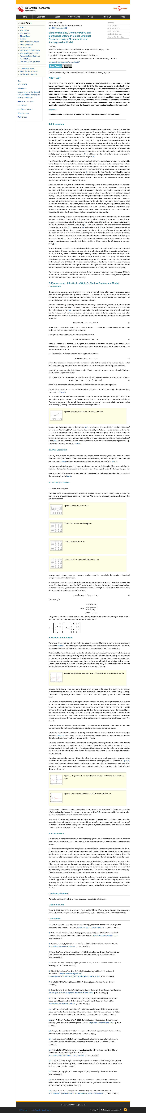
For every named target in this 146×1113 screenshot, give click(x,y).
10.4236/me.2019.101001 (58, 28)
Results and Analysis (26, 101)
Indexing (22, 27)
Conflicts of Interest (59, 893)
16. (50, 1072)
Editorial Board (24, 36)
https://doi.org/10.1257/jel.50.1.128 (105, 936)
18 (98, 812)
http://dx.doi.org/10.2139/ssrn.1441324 (90, 927)
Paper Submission (25, 45)
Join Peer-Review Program (41, 1110)
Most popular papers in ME (28, 53)
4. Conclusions (56, 833)
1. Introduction (56, 124)
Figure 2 (78, 443)
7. (49, 982)
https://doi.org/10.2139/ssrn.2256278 (62, 1004)
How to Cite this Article (115, 37)
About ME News (24, 59)
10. (50, 1009)
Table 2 (113, 461)
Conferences (74, 17)
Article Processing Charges (28, 42)
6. (49, 971)
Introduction (22, 88)
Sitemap (75, 1105)
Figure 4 (61, 735)
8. (49, 990)
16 (55, 441)
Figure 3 (61, 646)
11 (64, 238)
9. (49, 998)
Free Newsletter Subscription (29, 50)
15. (50, 1061)
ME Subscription (24, 47)
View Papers (23, 30)
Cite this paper (56, 904)
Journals (41, 17)
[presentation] (85, 595)
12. (50, 1031)
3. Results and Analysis (61, 637)
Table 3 (68, 476)
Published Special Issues (28, 71)
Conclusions (22, 105)
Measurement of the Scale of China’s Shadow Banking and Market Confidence (29, 94)
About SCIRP (69, 1105)
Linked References (114, 34)
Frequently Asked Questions (29, 62)
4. (49, 952)
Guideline (22, 39)
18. (50, 1091)
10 (99, 227)
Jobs (123, 17)
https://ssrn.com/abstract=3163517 (101, 1023)
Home (24, 17)
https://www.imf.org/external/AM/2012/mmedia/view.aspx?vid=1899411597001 (76, 1093)
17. (50, 1080)
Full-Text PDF (112, 26)
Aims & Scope (24, 33)
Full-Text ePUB (113, 31)
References (54, 918)
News (90, 17)
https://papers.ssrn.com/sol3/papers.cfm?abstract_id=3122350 (71, 993)
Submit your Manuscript (110, 1110)
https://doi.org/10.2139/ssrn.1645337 (62, 946)
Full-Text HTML (113, 28)
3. (49, 944)
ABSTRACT (55, 78)
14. (50, 1050)
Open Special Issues (26, 68)
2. (49, 933)
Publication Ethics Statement (29, 56)
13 (70, 310)
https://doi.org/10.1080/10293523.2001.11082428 (66, 1055)
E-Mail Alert (23, 1110)
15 (86, 427)
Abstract (110, 23)
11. (50, 1020)
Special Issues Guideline (27, 74)
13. (50, 1039)
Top (19, 81)
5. (49, 963)
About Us (107, 17)
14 (59, 405)
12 (55, 244)
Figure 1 (62, 392)
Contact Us (82, 1105)
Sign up (93, 1110)
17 (127, 441)
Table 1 (63, 461)
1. (49, 925)
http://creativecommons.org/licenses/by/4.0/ (64, 62)
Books (57, 17)
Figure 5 (126, 761)
